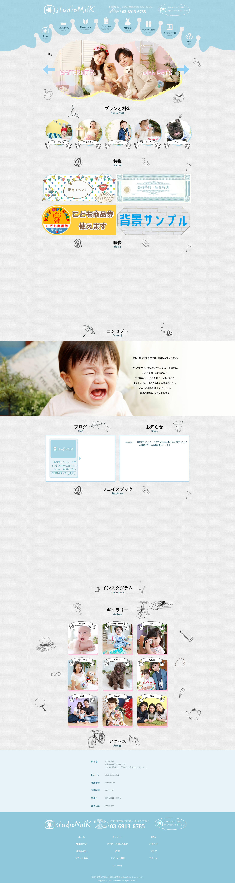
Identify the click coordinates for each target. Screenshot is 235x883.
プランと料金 (81, 858)
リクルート (117, 865)
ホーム (81, 837)
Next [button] (183, 69)
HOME (45, 32)
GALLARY (169, 30)
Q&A (189, 39)
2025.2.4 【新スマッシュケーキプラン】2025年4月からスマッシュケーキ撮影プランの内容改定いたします (156, 443)
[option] (117, 73)
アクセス (153, 858)
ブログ (153, 851)
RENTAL (127, 24)
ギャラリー (117, 837)
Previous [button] (49, 69)
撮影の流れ (81, 851)
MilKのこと (81, 844)
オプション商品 (117, 858)
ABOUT (63, 26)
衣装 (117, 851)
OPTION (148, 27)
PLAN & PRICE (106, 23)
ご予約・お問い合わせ (117, 844)
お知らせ (153, 844)
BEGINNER (85, 25)
